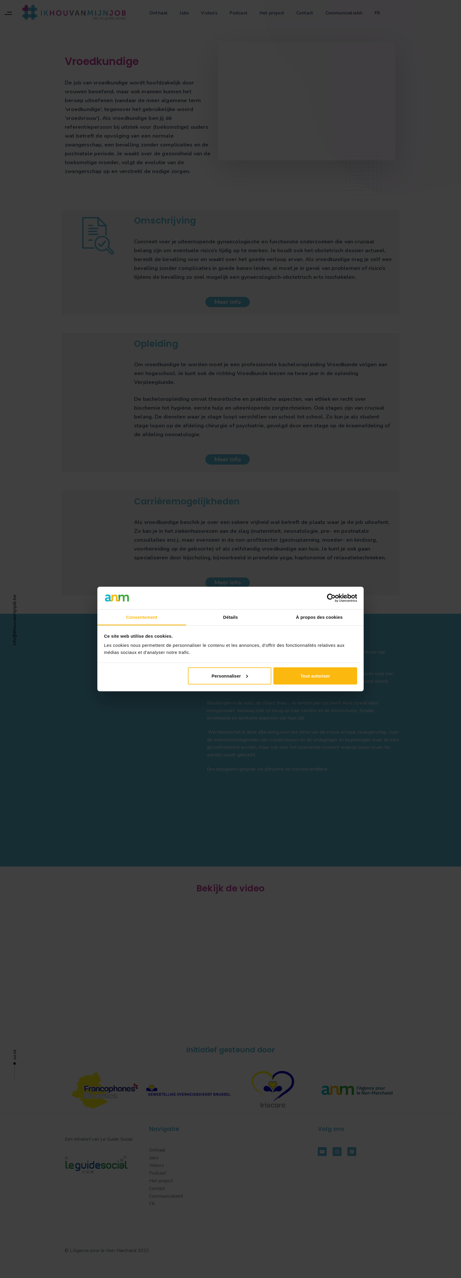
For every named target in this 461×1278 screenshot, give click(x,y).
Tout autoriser (315, 675)
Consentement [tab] (141, 617)
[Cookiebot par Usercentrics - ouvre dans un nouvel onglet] (331, 597)
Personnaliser (230, 675)
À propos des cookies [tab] (319, 617)
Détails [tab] (230, 617)
